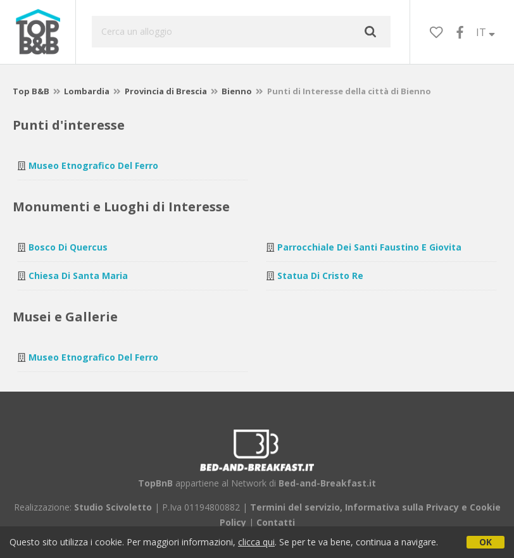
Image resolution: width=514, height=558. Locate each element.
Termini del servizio (295, 507)
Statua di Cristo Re (320, 276)
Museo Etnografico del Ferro (93, 165)
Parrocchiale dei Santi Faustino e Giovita (369, 247)
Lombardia (87, 91)
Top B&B (31, 91)
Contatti (275, 522)
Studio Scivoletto (113, 507)
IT (485, 32)
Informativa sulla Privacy (402, 507)
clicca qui (256, 542)
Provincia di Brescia (166, 91)
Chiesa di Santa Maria (78, 276)
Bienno (237, 91)
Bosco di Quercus (68, 247)
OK (485, 542)
